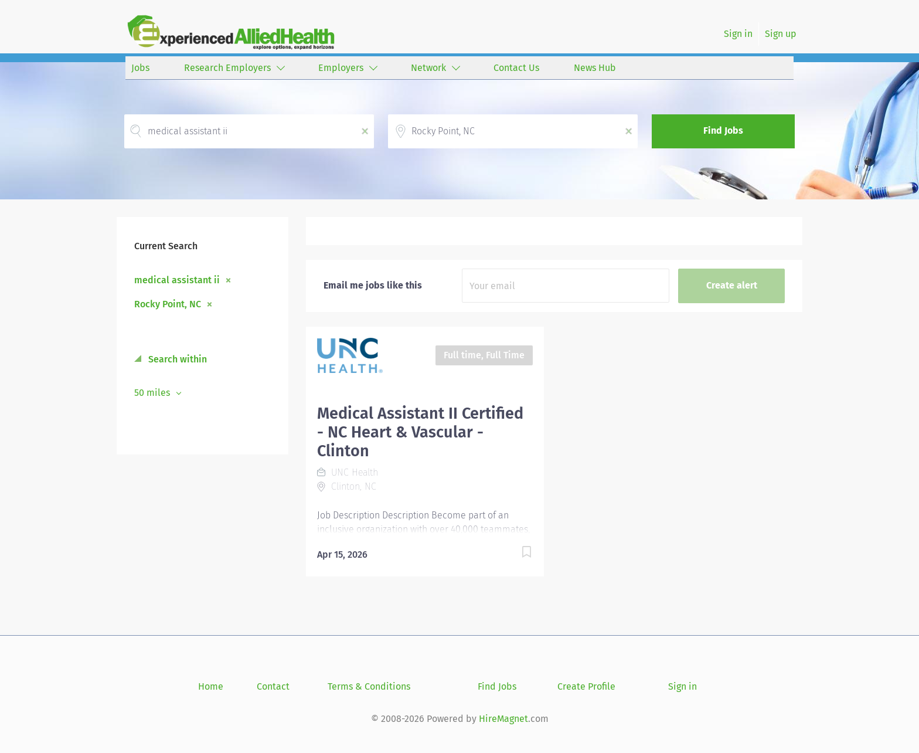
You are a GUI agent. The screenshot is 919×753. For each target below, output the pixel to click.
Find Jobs (723, 130)
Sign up (781, 33)
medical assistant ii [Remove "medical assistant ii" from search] (177, 279)
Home (210, 686)
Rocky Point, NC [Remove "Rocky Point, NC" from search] (167, 304)
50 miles (153, 392)
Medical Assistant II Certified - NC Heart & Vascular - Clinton (420, 432)
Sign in (738, 33)
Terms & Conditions (369, 686)
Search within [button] (176, 359)
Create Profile (586, 686)
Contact (273, 686)
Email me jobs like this (373, 285)
